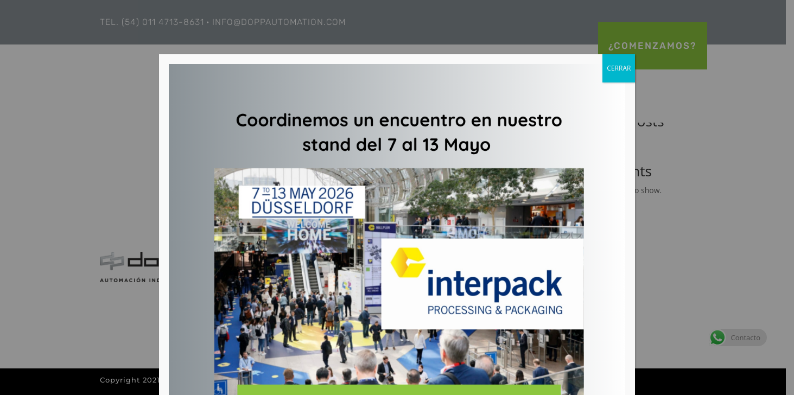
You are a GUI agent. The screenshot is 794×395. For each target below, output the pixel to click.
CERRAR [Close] (619, 68)
